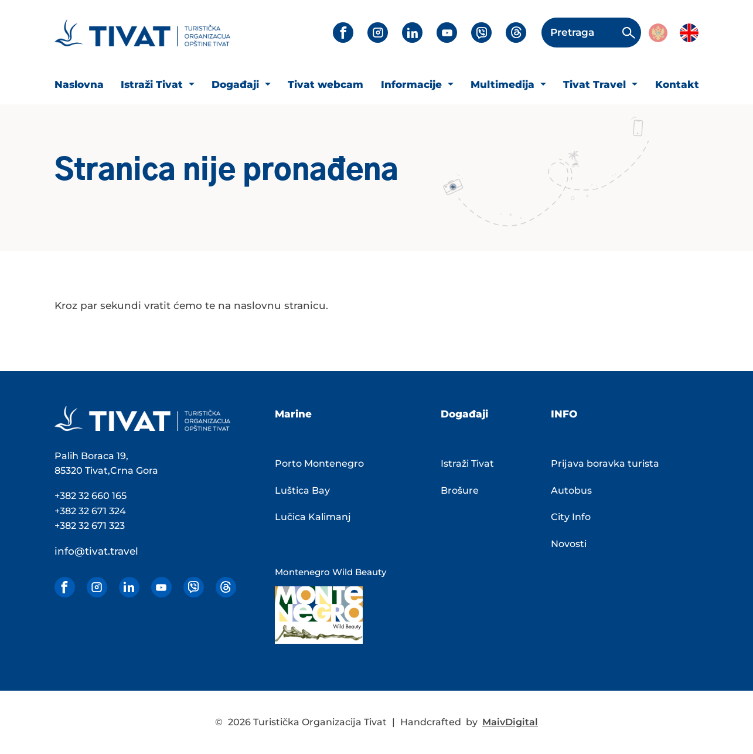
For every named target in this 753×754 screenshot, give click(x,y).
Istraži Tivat (153, 84)
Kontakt (677, 84)
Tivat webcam (325, 84)
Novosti (569, 543)
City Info (571, 516)
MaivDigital (510, 722)
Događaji (237, 84)
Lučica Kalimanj (313, 516)
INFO (564, 414)
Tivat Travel (596, 84)
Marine (293, 414)
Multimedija (504, 84)
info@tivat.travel (96, 551)
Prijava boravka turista (605, 463)
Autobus (571, 490)
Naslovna (79, 84)
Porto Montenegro (319, 463)
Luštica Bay (302, 490)
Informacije (413, 84)
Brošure (460, 490)
